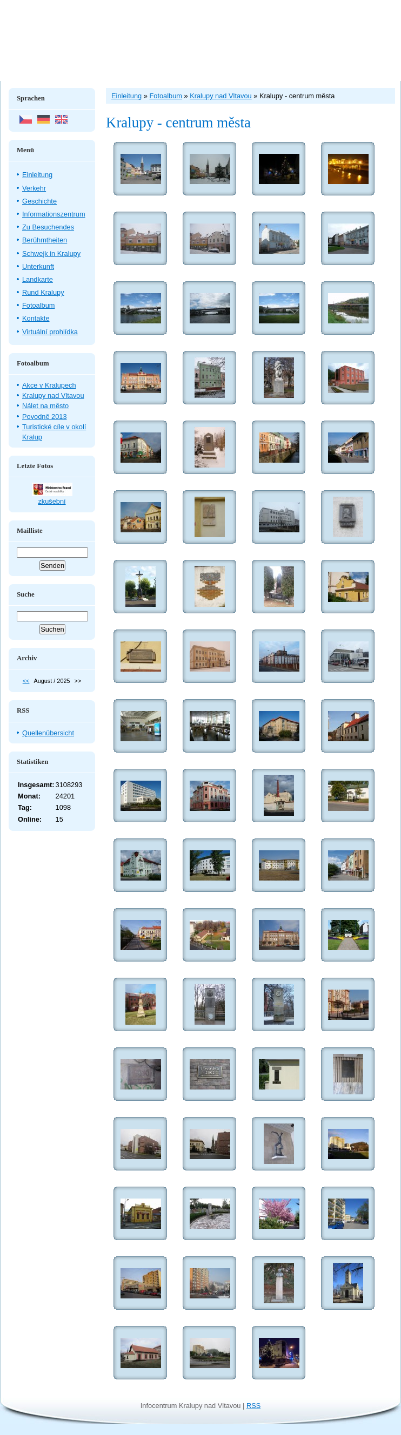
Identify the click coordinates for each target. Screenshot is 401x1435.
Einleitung (37, 175)
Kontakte (36, 318)
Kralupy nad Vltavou (53, 395)
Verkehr (34, 188)
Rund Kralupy (43, 292)
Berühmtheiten (44, 240)
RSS (253, 1406)
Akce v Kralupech (49, 385)
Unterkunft (38, 266)
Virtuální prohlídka (50, 332)
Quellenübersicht (48, 733)
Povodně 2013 (44, 416)
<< (26, 681)
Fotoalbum (38, 305)
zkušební (51, 501)
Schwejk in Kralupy (51, 253)
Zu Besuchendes (48, 227)
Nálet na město (45, 406)
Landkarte (37, 279)
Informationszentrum (53, 214)
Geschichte (39, 201)
